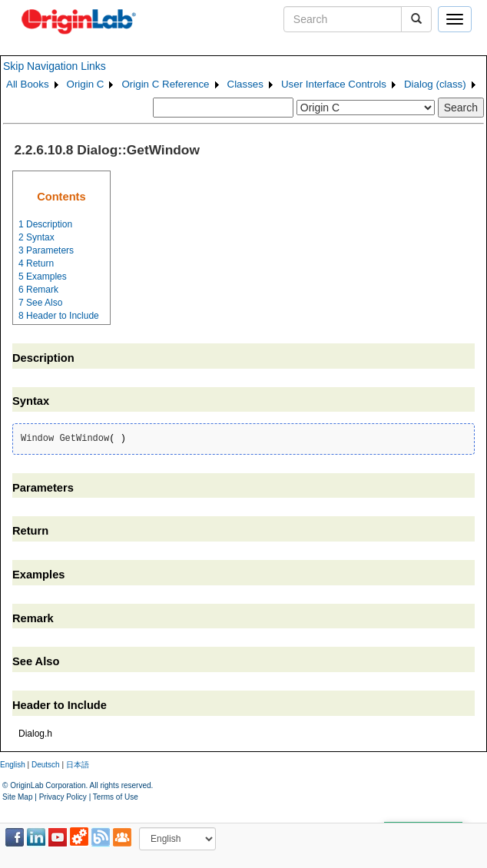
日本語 (77, 764)
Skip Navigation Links (54, 66)
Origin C (85, 84)
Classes (245, 84)
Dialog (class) (435, 84)
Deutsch (45, 764)
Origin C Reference (165, 84)
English (12, 764)
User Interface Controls (333, 84)
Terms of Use (115, 797)
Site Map (17, 797)
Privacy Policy (63, 797)
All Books (27, 84)
